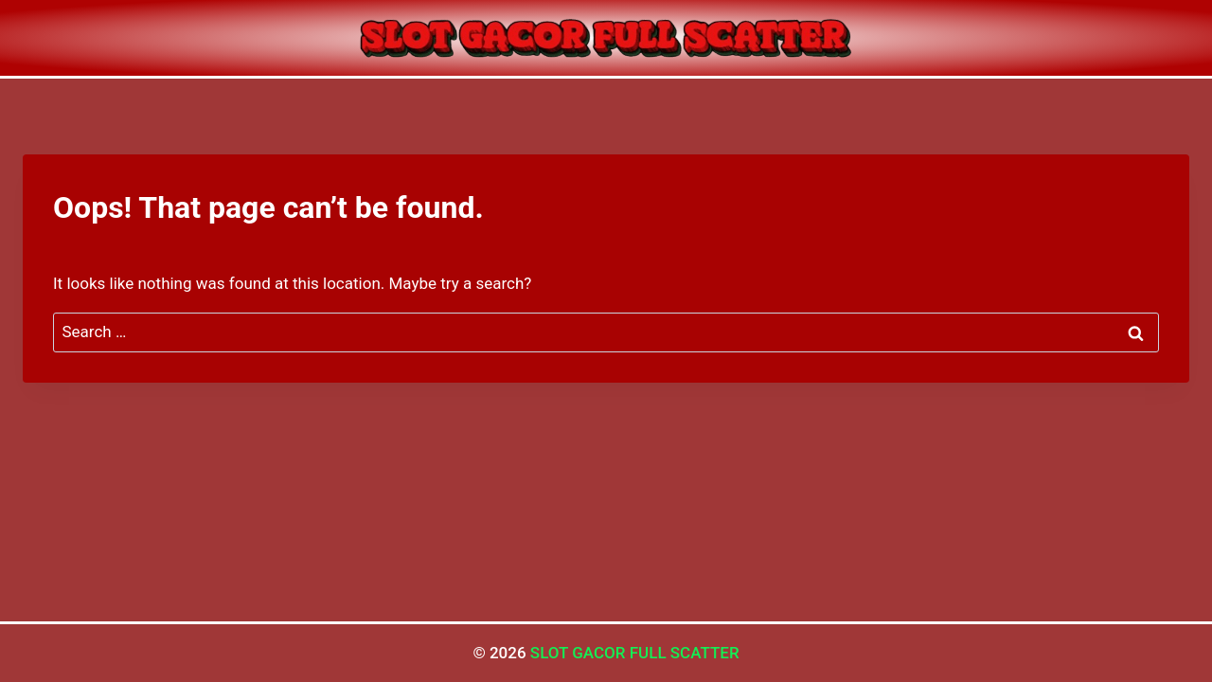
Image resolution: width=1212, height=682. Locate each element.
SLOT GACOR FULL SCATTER (635, 652)
